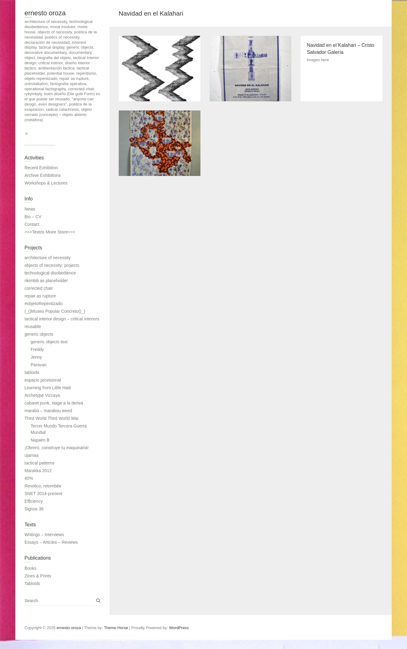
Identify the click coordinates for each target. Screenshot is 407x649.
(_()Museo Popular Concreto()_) (54, 311)
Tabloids (32, 583)
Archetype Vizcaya (42, 395)
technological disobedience (50, 272)
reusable (32, 326)
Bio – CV (32, 216)
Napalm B (40, 440)
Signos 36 (33, 508)
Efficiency (33, 501)
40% (28, 478)
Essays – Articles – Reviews (51, 542)
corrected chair (38, 288)
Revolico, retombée (43, 485)
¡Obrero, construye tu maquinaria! (56, 447)
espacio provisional (42, 380)
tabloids (31, 372)
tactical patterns (39, 463)
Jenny (36, 357)
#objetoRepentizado (43, 303)
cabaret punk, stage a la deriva (53, 403)
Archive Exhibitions (42, 175)
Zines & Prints (37, 575)
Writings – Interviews (44, 534)
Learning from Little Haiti (47, 387)
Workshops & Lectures (46, 183)
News (29, 209)
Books (30, 568)
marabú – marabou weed (48, 410)
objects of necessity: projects (51, 265)
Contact (31, 224)
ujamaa (31, 455)
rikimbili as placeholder (46, 280)
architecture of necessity (47, 257)
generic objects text (49, 341)
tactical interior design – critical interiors (61, 318)
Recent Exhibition (41, 167)
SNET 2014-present (43, 493)
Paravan (39, 364)
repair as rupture (40, 295)
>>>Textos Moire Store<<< (49, 231)
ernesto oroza (45, 13)
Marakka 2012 (38, 470)
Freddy (37, 349)
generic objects (38, 334)
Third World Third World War (51, 418)
